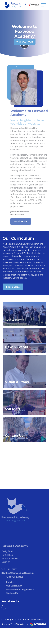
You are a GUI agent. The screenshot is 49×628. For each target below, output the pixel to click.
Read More (23, 221)
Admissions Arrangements (22, 589)
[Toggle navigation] (43, 5)
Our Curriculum (17, 585)
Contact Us (14, 593)
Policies (13, 582)
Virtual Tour (24, 42)
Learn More (13, 286)
